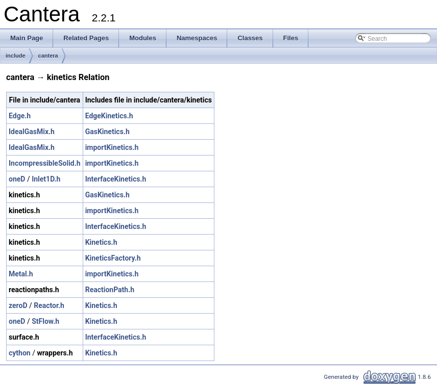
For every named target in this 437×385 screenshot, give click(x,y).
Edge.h (20, 116)
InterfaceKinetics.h (116, 179)
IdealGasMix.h (32, 131)
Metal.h (21, 274)
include (16, 56)
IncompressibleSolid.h (45, 163)
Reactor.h (49, 305)
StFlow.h (45, 321)
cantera (48, 56)
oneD (17, 179)
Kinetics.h (101, 242)
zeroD (18, 305)
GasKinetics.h (107, 131)
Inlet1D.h (46, 179)
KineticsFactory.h (113, 258)
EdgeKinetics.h (109, 116)
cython (20, 353)
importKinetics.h (112, 147)
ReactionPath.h (109, 290)
